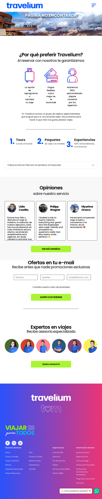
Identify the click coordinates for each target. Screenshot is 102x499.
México (8, 465)
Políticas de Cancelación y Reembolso (82, 472)
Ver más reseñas (51, 249)
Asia (31, 452)
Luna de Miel (58, 452)
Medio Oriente (35, 461)
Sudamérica (34, 465)
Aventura (56, 456)
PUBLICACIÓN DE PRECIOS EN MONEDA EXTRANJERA (34, 165)
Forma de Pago (82, 461)
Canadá (32, 469)
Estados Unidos (35, 456)
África (7, 452)
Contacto (80, 483)
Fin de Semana (59, 461)
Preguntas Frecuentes (85, 479)
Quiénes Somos (83, 452)
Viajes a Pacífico (12, 461)
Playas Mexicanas (12, 473)
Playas (55, 465)
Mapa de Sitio (82, 456)
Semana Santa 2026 (61, 469)
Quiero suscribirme (51, 297)
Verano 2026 (58, 473)
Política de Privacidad (85, 465)
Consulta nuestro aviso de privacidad (51, 287)
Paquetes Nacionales (14, 469)
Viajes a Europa (11, 456)
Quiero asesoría (51, 364)
